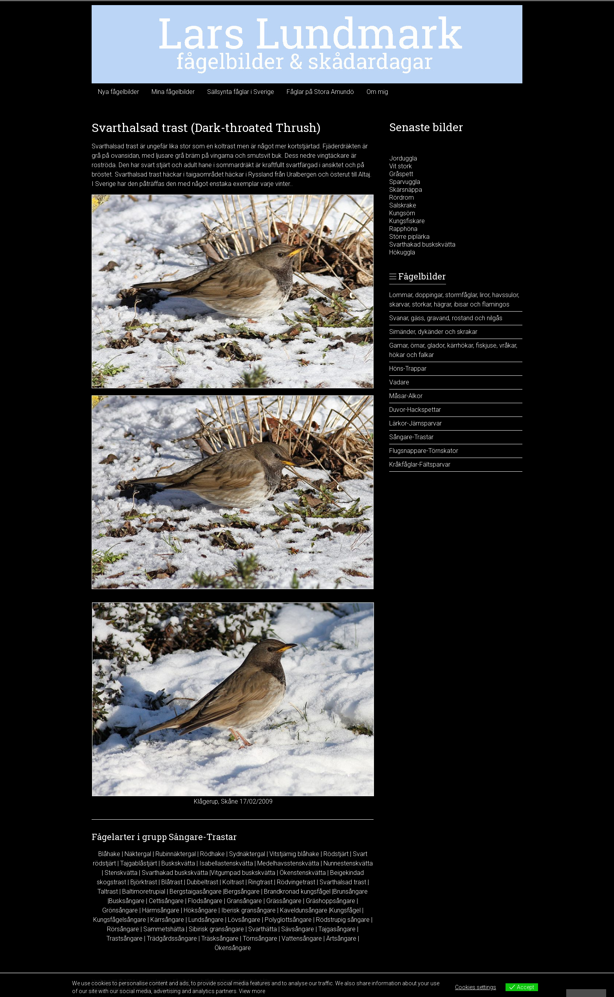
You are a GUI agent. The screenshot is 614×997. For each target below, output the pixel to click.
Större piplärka (409, 236)
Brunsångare (350, 891)
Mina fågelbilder (173, 92)
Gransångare (244, 901)
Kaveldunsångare (303, 910)
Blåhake (109, 854)
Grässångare (284, 901)
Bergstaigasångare (196, 891)
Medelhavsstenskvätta (288, 863)
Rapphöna (403, 229)
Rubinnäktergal (175, 854)
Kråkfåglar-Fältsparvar (419, 464)
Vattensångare (302, 938)
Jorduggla (403, 158)
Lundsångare (206, 919)
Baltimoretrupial (143, 891)
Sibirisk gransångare (216, 929)
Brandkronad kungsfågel (297, 891)
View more (252, 991)
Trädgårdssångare (172, 938)
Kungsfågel (345, 910)
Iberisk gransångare (248, 910)
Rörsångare (123, 929)
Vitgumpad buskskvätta (243, 872)
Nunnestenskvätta (348, 863)
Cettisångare (166, 901)
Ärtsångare (341, 938)
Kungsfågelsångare (119, 919)
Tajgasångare (337, 929)
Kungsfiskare (407, 221)
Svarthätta (262, 929)
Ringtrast (260, 882)
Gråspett (401, 174)
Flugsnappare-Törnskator (423, 450)
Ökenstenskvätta (303, 872)
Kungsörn (402, 213)
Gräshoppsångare (330, 901)
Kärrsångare (167, 919)
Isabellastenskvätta (226, 863)
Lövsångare (244, 919)
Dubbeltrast (202, 882)
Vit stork (400, 166)
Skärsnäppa (405, 189)
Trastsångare (125, 938)
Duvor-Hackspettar (415, 409)
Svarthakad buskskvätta (175, 872)
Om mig (377, 92)
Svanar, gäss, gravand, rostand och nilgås (445, 318)
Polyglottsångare (288, 919)
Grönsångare (120, 910)
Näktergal (138, 854)
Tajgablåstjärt (138, 863)
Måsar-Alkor (406, 396)
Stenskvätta (121, 872)
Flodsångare (205, 901)
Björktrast (143, 882)
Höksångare (200, 910)
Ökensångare (233, 948)
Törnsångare (260, 938)
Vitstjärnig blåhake (294, 854)
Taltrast (108, 891)
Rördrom (401, 197)
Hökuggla (402, 252)
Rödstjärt (336, 854)
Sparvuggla (404, 182)
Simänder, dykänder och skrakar (433, 331)
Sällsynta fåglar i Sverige (240, 92)
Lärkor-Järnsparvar (415, 423)
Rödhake (212, 854)
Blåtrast (171, 882)
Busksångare (126, 901)
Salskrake (402, 205)
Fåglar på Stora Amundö (320, 92)
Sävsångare (297, 929)
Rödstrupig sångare (343, 919)
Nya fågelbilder (118, 92)
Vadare (399, 382)
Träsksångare (219, 938)
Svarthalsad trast (343, 882)
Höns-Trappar (407, 368)
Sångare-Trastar (411, 437)
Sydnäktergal (247, 854)
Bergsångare (242, 891)
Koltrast (233, 882)
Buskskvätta (178, 863)
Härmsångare (160, 910)
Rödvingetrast (296, 882)
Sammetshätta (163, 929)
